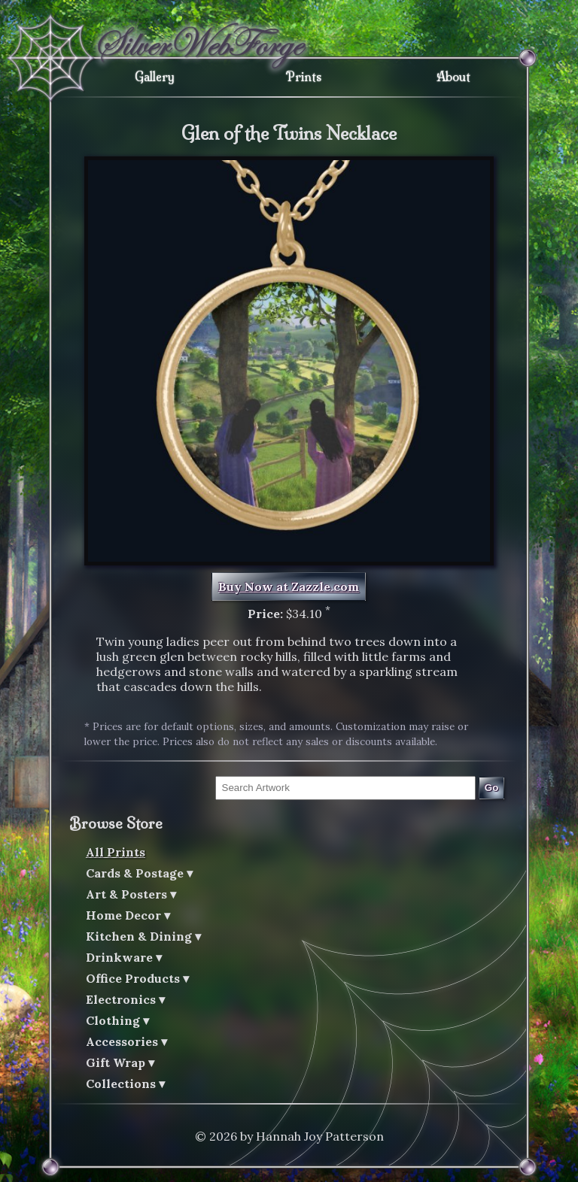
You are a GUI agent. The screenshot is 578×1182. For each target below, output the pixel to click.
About (453, 76)
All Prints (115, 851)
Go (492, 787)
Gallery (155, 76)
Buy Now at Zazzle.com (288, 586)
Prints (303, 76)
